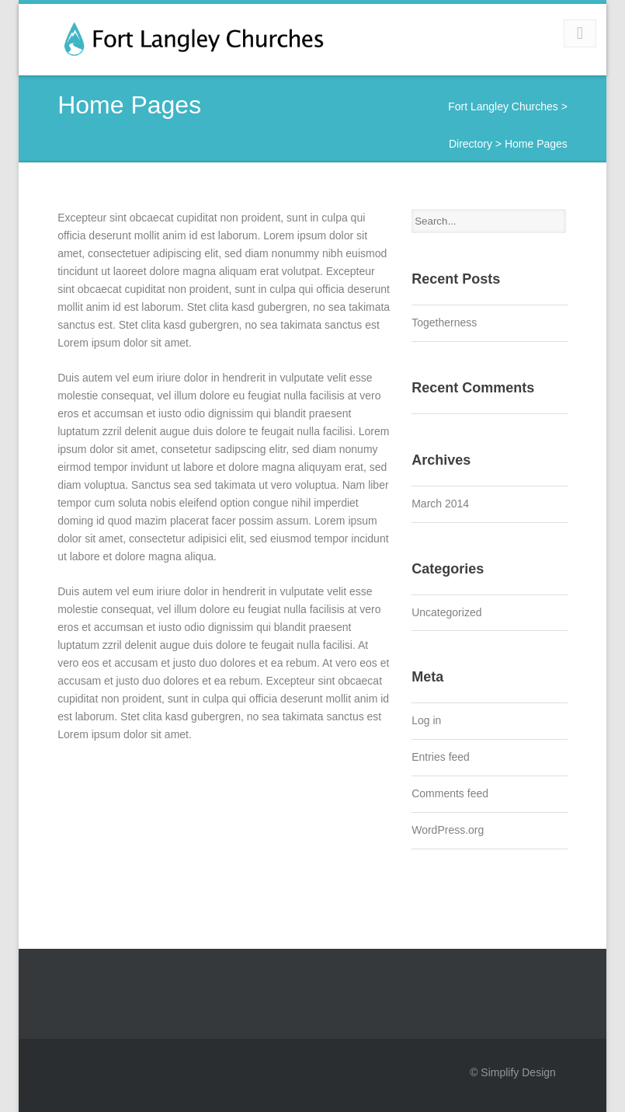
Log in (426, 720)
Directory (470, 144)
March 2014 (440, 503)
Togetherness (444, 322)
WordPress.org (447, 830)
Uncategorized (446, 612)
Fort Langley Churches (503, 106)
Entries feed (440, 757)
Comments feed (449, 793)
